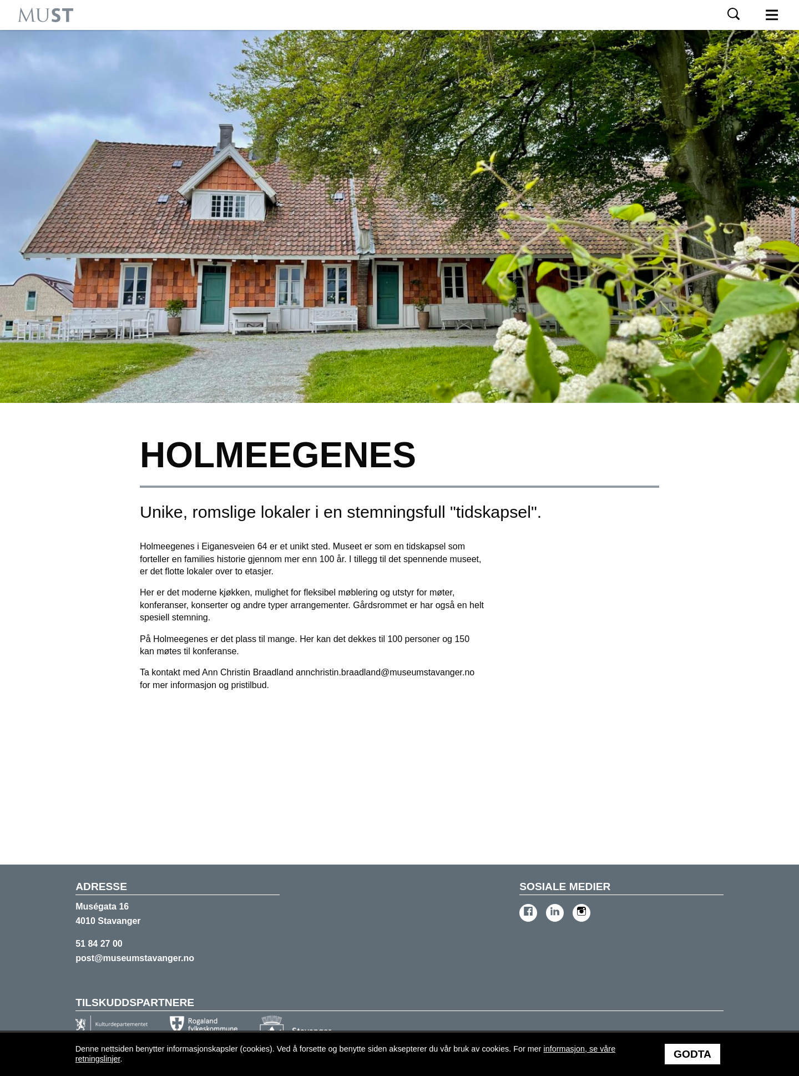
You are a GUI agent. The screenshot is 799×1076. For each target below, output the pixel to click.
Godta (692, 1054)
